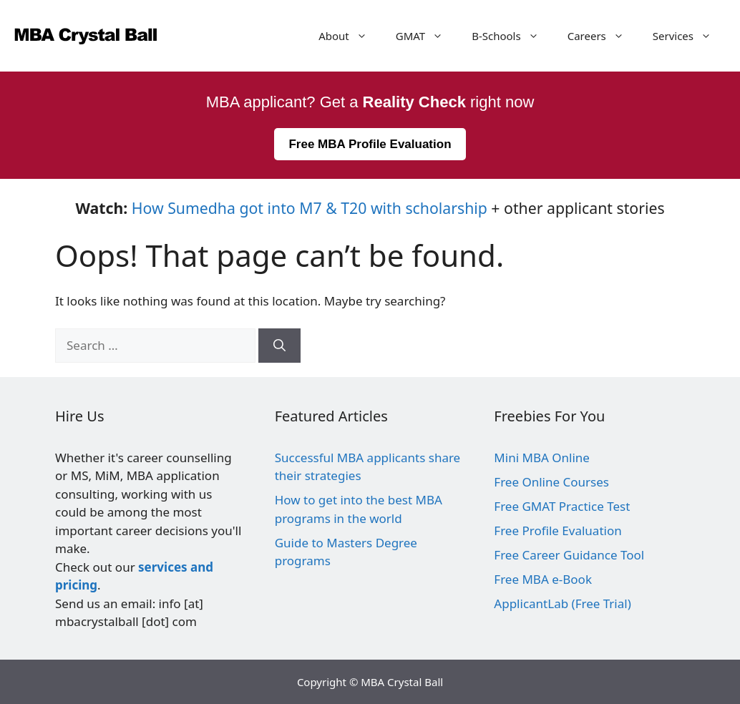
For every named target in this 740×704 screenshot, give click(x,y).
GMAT (426, 35)
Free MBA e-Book (543, 579)
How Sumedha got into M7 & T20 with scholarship (309, 207)
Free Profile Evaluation (557, 530)
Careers (603, 35)
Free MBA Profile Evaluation (369, 144)
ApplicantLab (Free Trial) (562, 603)
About (349, 35)
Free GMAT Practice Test (562, 506)
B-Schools (512, 35)
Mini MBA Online (542, 457)
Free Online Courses (551, 482)
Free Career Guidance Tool (569, 555)
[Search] (279, 345)
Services (689, 35)
